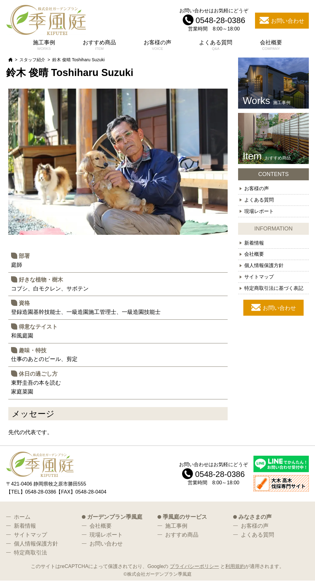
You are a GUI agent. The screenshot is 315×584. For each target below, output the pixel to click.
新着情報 (254, 246)
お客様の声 (157, 46)
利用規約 (235, 569)
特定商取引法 (30, 556)
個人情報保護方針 (264, 268)
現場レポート (259, 214)
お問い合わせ (279, 311)
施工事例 (44, 46)
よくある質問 (215, 46)
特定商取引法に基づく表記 (273, 291)
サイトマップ (259, 280)
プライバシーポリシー (194, 569)
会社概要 (271, 46)
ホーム (22, 520)
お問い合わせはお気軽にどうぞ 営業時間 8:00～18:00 (213, 21)
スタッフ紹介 (32, 63)
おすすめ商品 (99, 46)
